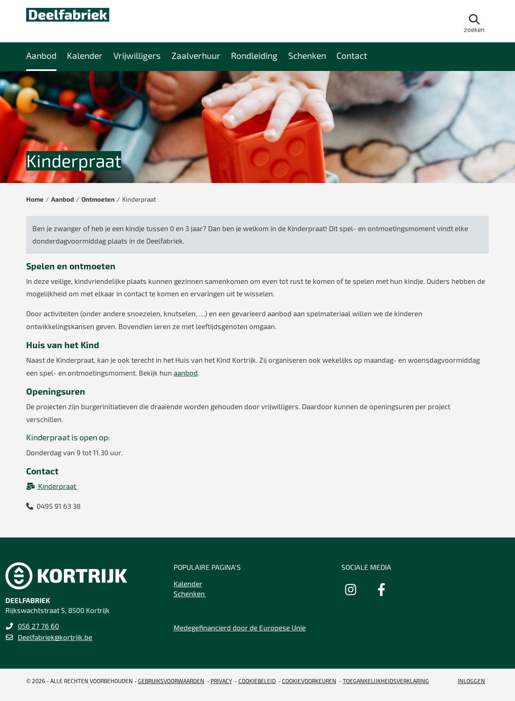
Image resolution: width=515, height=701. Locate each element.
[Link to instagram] (350, 589)
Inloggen (471, 680)
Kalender (85, 55)
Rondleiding (254, 55)
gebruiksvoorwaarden (171, 680)
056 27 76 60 (38, 626)
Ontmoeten (98, 199)
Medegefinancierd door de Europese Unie (240, 627)
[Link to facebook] (381, 589)
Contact (351, 55)
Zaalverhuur (196, 55)
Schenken (307, 55)
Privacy (221, 680)
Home (35, 199)
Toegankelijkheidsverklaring (386, 680)
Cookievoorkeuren (309, 680)
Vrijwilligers (137, 55)
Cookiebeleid (257, 680)
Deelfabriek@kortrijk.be (55, 637)
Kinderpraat (52, 486)
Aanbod (41, 55)
